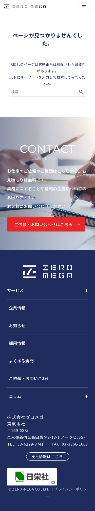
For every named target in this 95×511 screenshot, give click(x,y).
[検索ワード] (47, 92)
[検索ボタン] (81, 92)
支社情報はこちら (47, 456)
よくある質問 (21, 361)
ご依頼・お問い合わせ (29, 378)
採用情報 (17, 343)
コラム (15, 396)
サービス (15, 290)
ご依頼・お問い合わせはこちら (43, 224)
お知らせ (17, 325)
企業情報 (17, 308)
